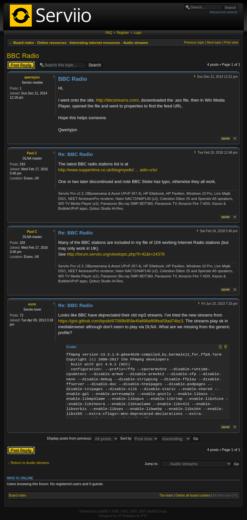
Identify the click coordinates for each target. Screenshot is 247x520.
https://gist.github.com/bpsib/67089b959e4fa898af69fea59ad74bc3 (120, 320)
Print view (231, 42)
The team (166, 495)
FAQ (109, 33)
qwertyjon (32, 77)
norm (32, 304)
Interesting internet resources (95, 43)
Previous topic (194, 42)
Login (137, 33)
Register (123, 33)
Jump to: (151, 464)
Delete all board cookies (193, 495)
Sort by (139, 438)
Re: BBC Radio (75, 154)
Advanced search (223, 12)
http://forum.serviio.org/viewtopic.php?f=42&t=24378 (116, 254)
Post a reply (21, 65)
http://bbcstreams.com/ (117, 100)
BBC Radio (23, 55)
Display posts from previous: (83, 438)
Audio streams (135, 43)
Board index (23, 43)
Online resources (51, 43)
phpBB (102, 511)
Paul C (32, 153)
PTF (144, 516)
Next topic (214, 42)
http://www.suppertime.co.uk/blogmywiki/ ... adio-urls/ (107, 169)
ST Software (127, 516)
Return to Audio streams (30, 463)
